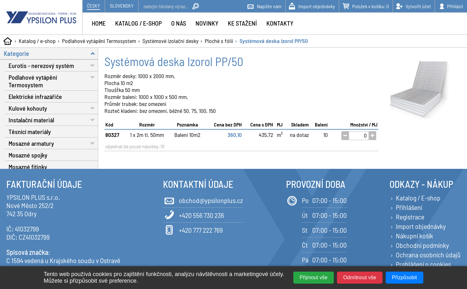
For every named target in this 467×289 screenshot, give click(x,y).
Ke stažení (242, 23)
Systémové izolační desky (170, 40)
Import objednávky (421, 226)
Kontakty (279, 23)
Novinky (207, 23)
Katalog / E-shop (418, 198)
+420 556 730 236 (193, 214)
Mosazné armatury (53, 143)
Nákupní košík (414, 235)
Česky (93, 6)
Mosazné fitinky (28, 166)
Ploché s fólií (219, 40)
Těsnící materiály (30, 131)
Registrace (410, 216)
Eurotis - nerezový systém (53, 65)
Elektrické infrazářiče (35, 96)
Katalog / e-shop (37, 40)
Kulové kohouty (53, 108)
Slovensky (122, 6)
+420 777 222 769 (193, 229)
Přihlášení (409, 207)
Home (99, 23)
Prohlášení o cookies (423, 264)
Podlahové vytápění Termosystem (99, 40)
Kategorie (51, 53)
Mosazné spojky (28, 155)
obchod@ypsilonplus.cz (203, 199)
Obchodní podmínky (422, 245)
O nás (178, 23)
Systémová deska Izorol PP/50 (274, 40)
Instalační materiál (53, 119)
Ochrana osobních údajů (428, 254)
